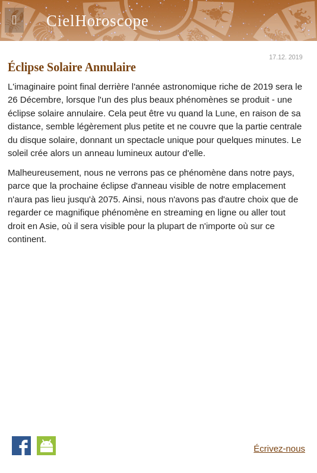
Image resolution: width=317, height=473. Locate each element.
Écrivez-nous (279, 448)
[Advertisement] (107, 335)
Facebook (21, 445)
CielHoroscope (97, 21)
